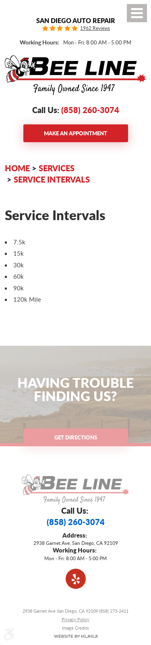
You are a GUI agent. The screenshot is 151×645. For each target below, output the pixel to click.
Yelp (76, 579)
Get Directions (75, 437)
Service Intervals (52, 179)
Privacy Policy (75, 619)
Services (56, 168)
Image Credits (75, 628)
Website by (75, 636)
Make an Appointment (75, 133)
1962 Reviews (95, 28)
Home (17, 168)
